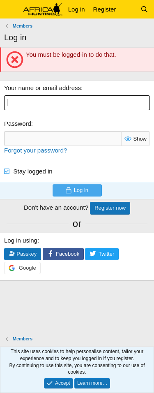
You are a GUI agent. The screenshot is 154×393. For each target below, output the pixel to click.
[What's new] (128, 9)
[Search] (144, 9)
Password (17, 123)
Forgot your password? (35, 150)
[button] (11, 9)
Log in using (20, 240)
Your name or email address (42, 87)
